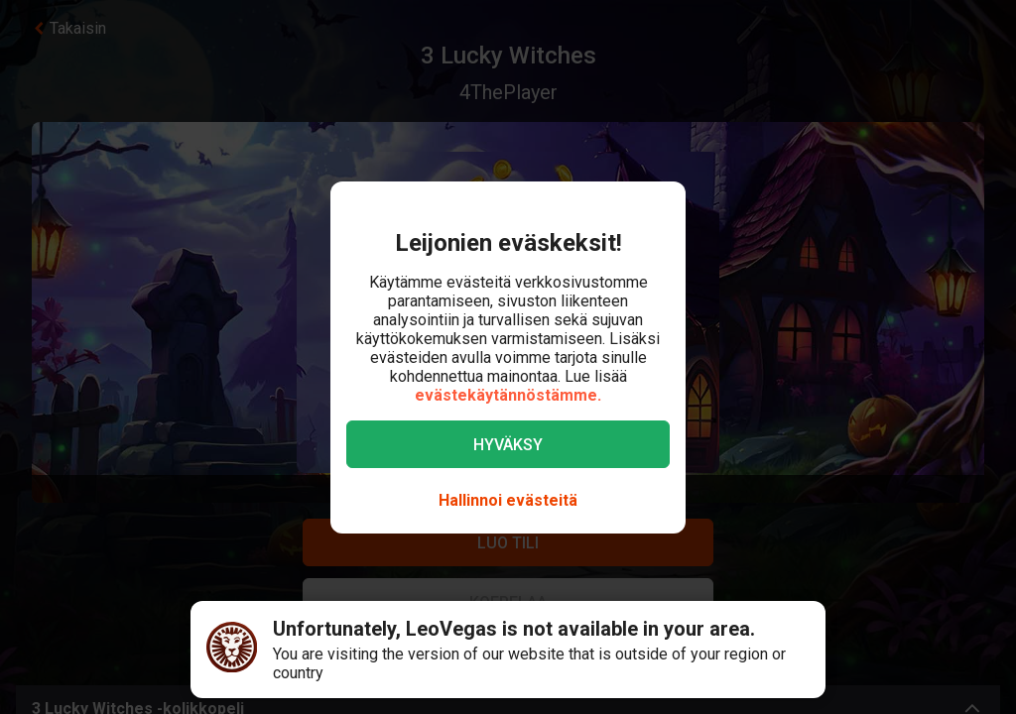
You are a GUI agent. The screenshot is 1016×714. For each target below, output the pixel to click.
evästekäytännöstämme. (508, 395)
